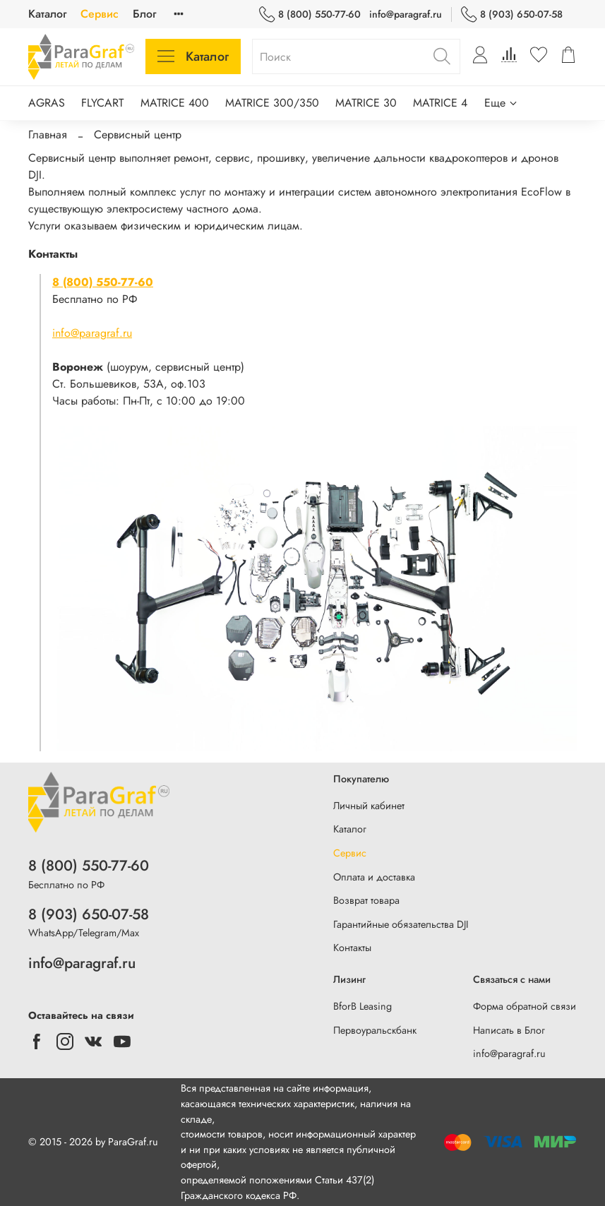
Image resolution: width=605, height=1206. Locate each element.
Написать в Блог (509, 1030)
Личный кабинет (369, 806)
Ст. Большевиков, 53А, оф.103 (128, 384)
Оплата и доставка (374, 877)
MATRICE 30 (366, 103)
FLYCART (102, 103)
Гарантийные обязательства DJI (401, 924)
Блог (144, 14)
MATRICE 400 (174, 103)
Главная (47, 134)
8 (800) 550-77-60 (310, 14)
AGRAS (46, 103)
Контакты (352, 948)
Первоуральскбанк (375, 1030)
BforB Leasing (362, 1006)
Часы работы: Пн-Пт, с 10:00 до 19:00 (148, 401)
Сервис (99, 14)
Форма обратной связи (524, 1006)
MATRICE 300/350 (272, 103)
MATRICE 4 (440, 103)
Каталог (47, 14)
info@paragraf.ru (405, 14)
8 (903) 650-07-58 (512, 14)
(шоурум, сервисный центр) (148, 367)
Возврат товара (366, 900)
